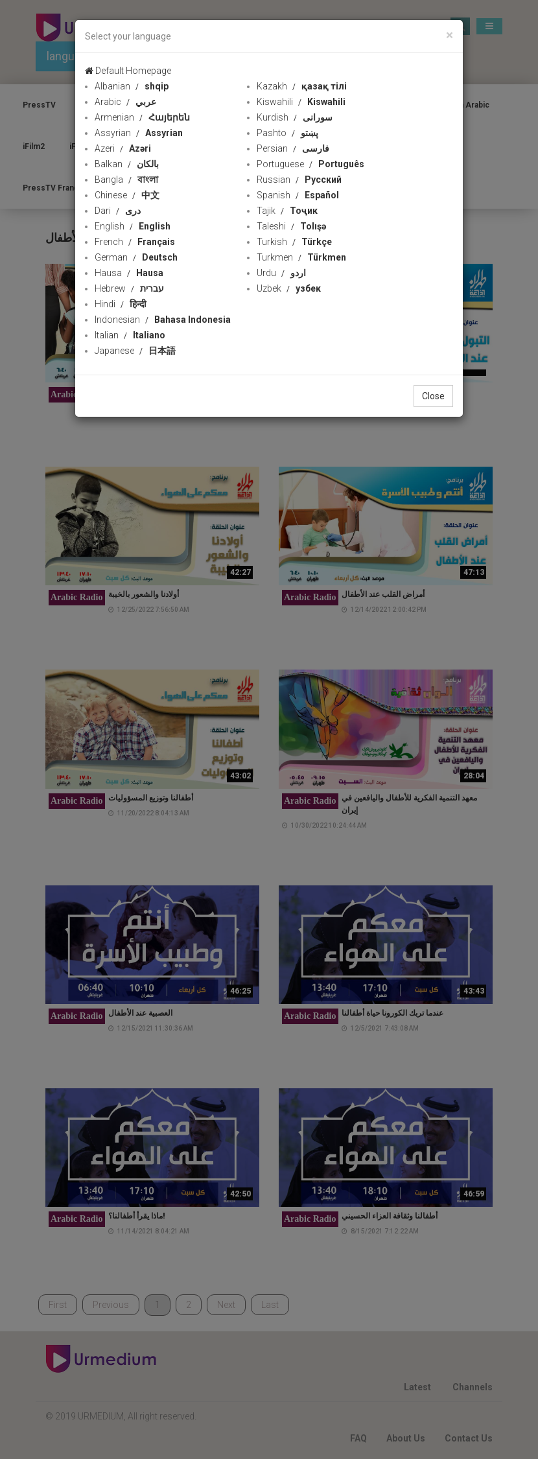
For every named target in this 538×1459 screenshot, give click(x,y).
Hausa (129, 273)
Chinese (127, 195)
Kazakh (302, 86)
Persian (293, 148)
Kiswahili (301, 102)
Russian (299, 179)
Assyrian (139, 133)
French (135, 242)
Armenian (142, 117)
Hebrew (129, 288)
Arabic (125, 102)
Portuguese (310, 164)
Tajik (287, 210)
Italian (130, 335)
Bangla (126, 179)
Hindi (120, 304)
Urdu (281, 273)
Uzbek (289, 288)
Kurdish (295, 117)
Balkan (127, 164)
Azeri (123, 148)
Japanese (135, 350)
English (132, 226)
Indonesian (163, 319)
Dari (118, 210)
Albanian (132, 86)
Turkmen (301, 257)
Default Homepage (128, 70)
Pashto (287, 133)
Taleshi (291, 226)
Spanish (298, 195)
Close (433, 396)
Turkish (294, 242)
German (136, 257)
